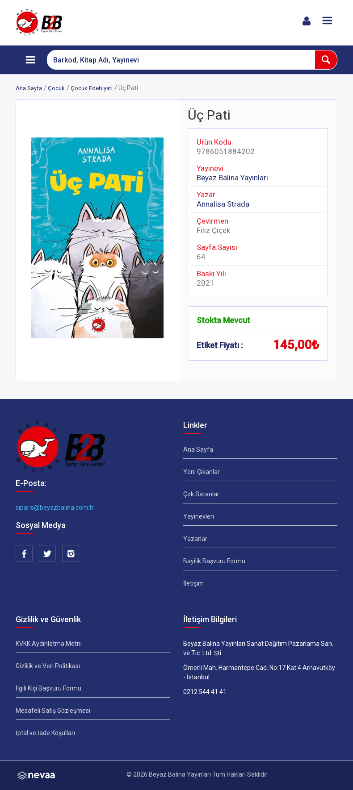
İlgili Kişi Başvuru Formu (48, 688)
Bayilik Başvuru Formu (214, 561)
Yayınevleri (198, 516)
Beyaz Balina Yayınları (232, 177)
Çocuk (56, 88)
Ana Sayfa (29, 88)
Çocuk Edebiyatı (92, 88)
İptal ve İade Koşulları (45, 732)
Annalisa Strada (223, 204)
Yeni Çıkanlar (201, 471)
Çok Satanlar (201, 494)
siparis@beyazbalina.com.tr (55, 507)
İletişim (193, 583)
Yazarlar (195, 538)
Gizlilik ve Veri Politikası (48, 665)
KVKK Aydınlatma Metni (49, 643)
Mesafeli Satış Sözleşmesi (53, 710)
